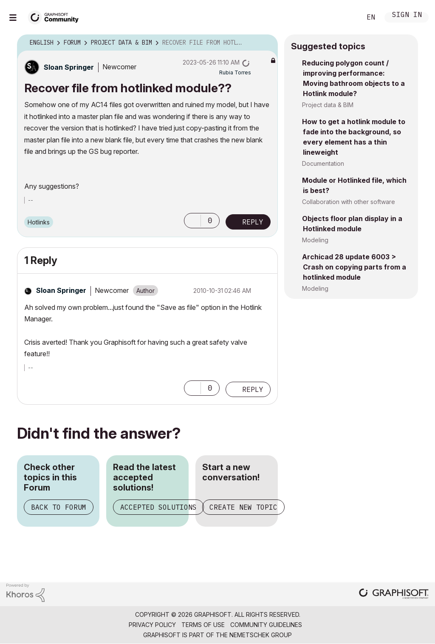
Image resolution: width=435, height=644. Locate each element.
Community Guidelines (266, 624)
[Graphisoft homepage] (394, 594)
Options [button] (265, 42)
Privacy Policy (152, 624)
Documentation (323, 163)
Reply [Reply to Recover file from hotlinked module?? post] (252, 222)
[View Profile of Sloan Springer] (69, 67)
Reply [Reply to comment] (252, 389)
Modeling (315, 240)
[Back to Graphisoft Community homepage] (56, 16)
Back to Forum (58, 507)
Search (345, 17)
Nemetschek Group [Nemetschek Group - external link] (260, 634)
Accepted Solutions (158, 507)
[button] (192, 220)
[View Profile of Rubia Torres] (235, 72)
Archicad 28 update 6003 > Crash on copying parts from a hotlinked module (354, 266)
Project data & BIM (327, 104)
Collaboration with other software (348, 201)
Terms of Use (203, 624)
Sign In (407, 15)
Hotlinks (39, 222)
